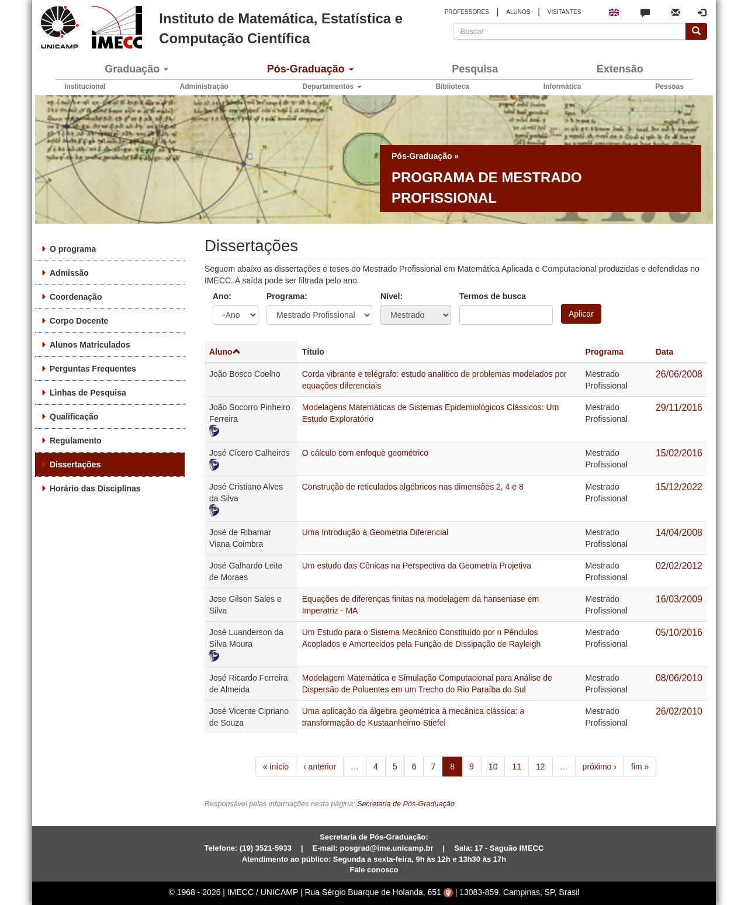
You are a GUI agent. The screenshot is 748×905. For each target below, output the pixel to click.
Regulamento (76, 440)
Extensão (620, 69)
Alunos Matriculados (90, 344)
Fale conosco (373, 869)
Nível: (391, 296)
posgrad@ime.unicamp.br (387, 848)
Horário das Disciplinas (95, 488)
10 (493, 766)
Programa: (286, 296)
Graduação (136, 69)
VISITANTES (564, 12)
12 (540, 766)
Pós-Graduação (310, 69)
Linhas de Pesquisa (88, 392)
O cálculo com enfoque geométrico (365, 452)
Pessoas (669, 86)
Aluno (225, 351)
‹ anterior (319, 766)
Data (664, 351)
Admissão (69, 273)
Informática (562, 86)
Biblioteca (452, 86)
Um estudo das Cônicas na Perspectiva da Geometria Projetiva (416, 565)
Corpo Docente (79, 320)
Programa (605, 351)
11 (516, 766)
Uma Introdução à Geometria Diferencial (375, 532)
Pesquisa (475, 69)
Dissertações (75, 464)
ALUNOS (518, 12)
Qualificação (74, 416)
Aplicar (581, 313)
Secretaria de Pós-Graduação (406, 804)
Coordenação (76, 296)
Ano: (222, 296)
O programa (73, 249)
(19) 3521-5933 (266, 848)
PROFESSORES (467, 12)
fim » (640, 766)
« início (276, 766)
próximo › (600, 766)
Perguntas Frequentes (93, 368)
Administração (204, 86)
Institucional (85, 86)
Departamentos (332, 86)
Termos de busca (492, 296)
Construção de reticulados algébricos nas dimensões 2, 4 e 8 (413, 486)
